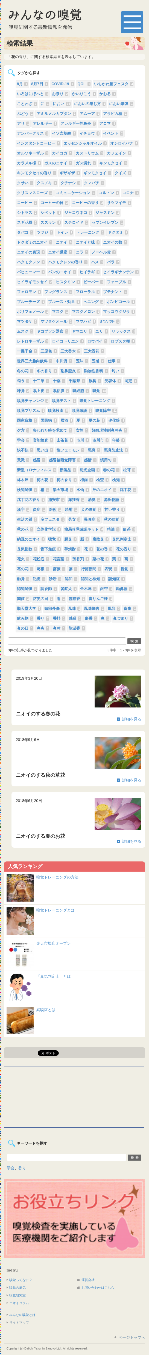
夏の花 (97, 420)
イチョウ (90, 133)
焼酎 (71, 509)
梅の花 (45, 480)
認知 (71, 579)
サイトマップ (19, 1322)
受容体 (112, 381)
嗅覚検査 (58, 410)
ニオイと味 (88, 242)
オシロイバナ (124, 143)
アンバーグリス (33, 133)
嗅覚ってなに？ (20, 1280)
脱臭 (70, 539)
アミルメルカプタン (56, 113)
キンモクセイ (113, 163)
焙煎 (55, 509)
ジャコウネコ (78, 212)
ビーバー (93, 282)
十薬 (59, 381)
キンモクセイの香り (36, 173)
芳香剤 (80, 559)
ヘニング (93, 301)
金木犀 (88, 588)
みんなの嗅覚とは (22, 1315)
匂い (118, 371)
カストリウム (90, 153)
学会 (23, 440)
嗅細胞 (80, 391)
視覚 (127, 569)
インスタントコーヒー (38, 143)
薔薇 (59, 569)
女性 (82, 430)
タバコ (25, 232)
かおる (107, 94)
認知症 (116, 579)
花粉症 (41, 559)
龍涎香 (77, 628)
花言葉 (61, 559)
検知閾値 (27, 490)
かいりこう (84, 94)
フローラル (88, 292)
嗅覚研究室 (17, 1295)
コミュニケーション (75, 193)
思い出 (45, 450)
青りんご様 (101, 598)
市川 (82, 440)
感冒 (39, 460)
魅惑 (75, 618)
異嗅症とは (45, 1009)
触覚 (23, 579)
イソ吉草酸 (64, 133)
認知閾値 (27, 588)
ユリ (101, 331)
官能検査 (43, 440)
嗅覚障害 (106, 410)
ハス (97, 262)
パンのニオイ (62, 272)
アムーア (90, 113)
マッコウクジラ (119, 311)
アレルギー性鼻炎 (78, 123)
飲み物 (25, 618)
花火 (23, 559)
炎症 (39, 509)
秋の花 (25, 529)
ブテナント (115, 292)
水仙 (82, 490)
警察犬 (68, 588)
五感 (98, 361)
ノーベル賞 (104, 252)
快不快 (25, 450)
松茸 (129, 470)
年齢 (118, 440)
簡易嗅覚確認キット (84, 529)
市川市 (100, 440)
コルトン (109, 193)
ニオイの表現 (31, 252)
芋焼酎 (72, 549)
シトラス (27, 212)
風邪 (114, 608)
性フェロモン (70, 450)
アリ (23, 123)
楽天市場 (63, 490)
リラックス (124, 331)
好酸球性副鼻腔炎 (109, 430)
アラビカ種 (115, 113)
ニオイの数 (115, 242)
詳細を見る (131, 719)
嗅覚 (99, 391)
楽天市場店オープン (53, 943)
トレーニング (90, 232)
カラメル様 (29, 163)
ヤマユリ (82, 331)
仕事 (114, 361)
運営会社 (88, 1280)
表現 (110, 569)
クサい (25, 183)
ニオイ (64, 242)
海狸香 (76, 499)
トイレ (65, 232)
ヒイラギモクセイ (34, 282)
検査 (102, 480)
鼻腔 (59, 628)
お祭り (60, 94)
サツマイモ (119, 202)
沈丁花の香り (31, 499)
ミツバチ (109, 321)
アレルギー (45, 123)
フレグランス (58, 292)
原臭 (95, 381)
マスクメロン (86, 311)
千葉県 (77, 381)
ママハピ (86, 321)
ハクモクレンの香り (67, 262)
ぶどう (25, 113)
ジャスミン (107, 212)
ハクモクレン (31, 262)
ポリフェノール (33, 311)
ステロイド (76, 222)
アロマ (107, 123)
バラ (113, 262)
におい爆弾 (121, 103)
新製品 (68, 470)
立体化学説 (49, 529)
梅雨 (86, 480)
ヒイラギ (90, 272)
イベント (113, 133)
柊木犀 (25, 480)
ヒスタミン (68, 282)
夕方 (23, 430)
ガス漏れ (86, 163)
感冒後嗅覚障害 (65, 460)
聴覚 (54, 539)
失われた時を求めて (52, 430)
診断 (55, 579)
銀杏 (106, 588)
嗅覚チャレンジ (33, 400)
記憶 (39, 579)
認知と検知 (93, 579)
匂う (23, 381)
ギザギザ (70, 173)
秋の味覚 (114, 519)
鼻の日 (25, 628)
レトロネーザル (33, 341)
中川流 (64, 361)
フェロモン (29, 292)
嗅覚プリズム (31, 410)
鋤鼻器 (124, 588)
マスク (60, 311)
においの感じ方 (90, 103)
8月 (22, 84)
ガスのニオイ (58, 163)
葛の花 (25, 569)
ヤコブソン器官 (52, 331)
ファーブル (119, 282)
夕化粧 (116, 420)
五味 (82, 361)
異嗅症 (92, 519)
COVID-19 (62, 84)
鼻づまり (123, 618)
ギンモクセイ (97, 173)
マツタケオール (56, 321)
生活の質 (27, 519)
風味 (74, 608)
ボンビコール (121, 301)
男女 (74, 519)
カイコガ (62, 153)
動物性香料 (96, 371)
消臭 (94, 499)
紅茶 (129, 529)
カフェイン (119, 153)
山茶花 (65, 440)
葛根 (43, 569)
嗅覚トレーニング (97, 400)
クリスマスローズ (34, 193)
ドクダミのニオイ (34, 242)
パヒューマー (31, 272)
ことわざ (27, 103)
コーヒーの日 (54, 202)
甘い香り (114, 509)
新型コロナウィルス (36, 470)
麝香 (91, 618)
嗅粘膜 (61, 391)
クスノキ (47, 183)
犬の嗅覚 (91, 509)
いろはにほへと (33, 94)
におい (62, 103)
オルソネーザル (33, 153)
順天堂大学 (29, 608)
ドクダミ (118, 232)
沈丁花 (128, 490)
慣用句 (108, 460)
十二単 (41, 381)
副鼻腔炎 (70, 371)
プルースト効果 (64, 301)
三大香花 (94, 351)
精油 (113, 529)
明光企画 (90, 470)
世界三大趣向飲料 (34, 361)
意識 (23, 460)
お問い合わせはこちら (97, 1288)
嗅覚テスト (64, 400)
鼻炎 (43, 628)
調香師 (48, 588)
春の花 (111, 470)
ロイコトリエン (68, 341)
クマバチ (94, 183)
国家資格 (27, 420)
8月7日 (39, 84)
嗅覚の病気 (17, 1288)
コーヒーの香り (88, 202)
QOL (83, 84)
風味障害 (94, 608)
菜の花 (100, 559)
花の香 (104, 549)
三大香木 (70, 351)
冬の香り (47, 371)
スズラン (50, 222)
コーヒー (27, 202)
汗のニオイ (104, 490)
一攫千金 (27, 351)
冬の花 (25, 371)
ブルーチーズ (31, 301)
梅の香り (67, 480)
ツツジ (45, 232)
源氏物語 (114, 499)
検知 (118, 480)
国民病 (48, 420)
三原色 (48, 351)
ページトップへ (131, 1337)
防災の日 (43, 598)
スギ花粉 (27, 222)
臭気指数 (27, 549)
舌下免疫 (50, 549)
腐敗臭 (100, 539)
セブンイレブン (107, 222)
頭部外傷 (54, 608)
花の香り (126, 549)
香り (43, 618)
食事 (130, 608)
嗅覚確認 (82, 410)
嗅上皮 (41, 391)
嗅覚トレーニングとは (55, 910)
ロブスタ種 (123, 341)
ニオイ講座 (60, 252)
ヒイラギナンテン (121, 272)
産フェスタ (52, 519)
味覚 (23, 391)
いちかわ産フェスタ (113, 84)
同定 (130, 381)
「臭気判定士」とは (53, 976)
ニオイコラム (19, 1303)
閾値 (23, 598)
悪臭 (94, 450)
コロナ (130, 193)
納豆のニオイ (31, 539)
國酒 (66, 420)
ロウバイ (97, 341)
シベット (50, 212)
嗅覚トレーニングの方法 (57, 877)
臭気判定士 (124, 539)
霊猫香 (77, 598)
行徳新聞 (91, 569)
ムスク (25, 331)
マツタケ (27, 321)
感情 (90, 460)
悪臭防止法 (116, 450)
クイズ (123, 173)
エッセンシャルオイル (85, 143)
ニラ (82, 252)
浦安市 (56, 499)
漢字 (23, 509)
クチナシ (70, 183)
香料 (59, 618)
